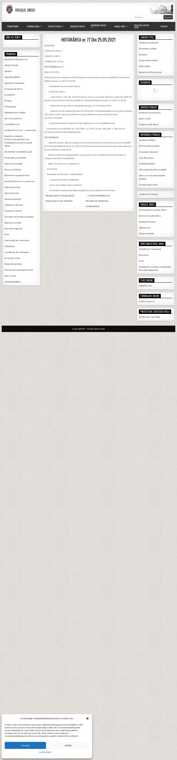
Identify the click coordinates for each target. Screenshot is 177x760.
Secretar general (13, 118)
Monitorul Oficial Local (16, 59)
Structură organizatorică (17, 175)
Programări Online (148, 60)
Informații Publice (98, 25)
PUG (7, 234)
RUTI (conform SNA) (149, 146)
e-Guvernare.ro (147, 301)
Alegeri (8, 71)
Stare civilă (10, 276)
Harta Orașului (146, 233)
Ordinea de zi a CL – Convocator (21, 130)
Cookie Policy (45, 752)
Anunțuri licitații (13, 199)
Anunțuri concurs (13, 211)
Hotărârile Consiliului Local (18, 152)
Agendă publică (12, 77)
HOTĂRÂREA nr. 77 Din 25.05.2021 (88, 39)
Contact (164, 26)
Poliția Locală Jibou (148, 124)
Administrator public (15, 112)
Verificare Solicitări (148, 43)
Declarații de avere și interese (20, 181)
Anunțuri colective (14, 205)
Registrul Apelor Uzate (141, 26)
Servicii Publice (54, 26)
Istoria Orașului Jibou (150, 216)
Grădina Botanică (147, 222)
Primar (8, 101)
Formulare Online (148, 49)
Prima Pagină (12, 26)
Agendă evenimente (15, 83)
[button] (87, 718)
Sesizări (143, 54)
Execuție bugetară (14, 229)
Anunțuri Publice (77, 26)
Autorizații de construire (17, 240)
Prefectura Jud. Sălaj (149, 317)
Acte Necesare (146, 158)
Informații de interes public (153, 169)
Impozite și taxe (13, 187)
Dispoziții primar (13, 264)
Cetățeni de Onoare (148, 194)
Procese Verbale (13, 169)
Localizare (10, 95)
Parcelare (144, 255)
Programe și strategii (15, 158)
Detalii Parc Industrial (150, 249)
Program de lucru (13, 89)
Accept (25, 745)
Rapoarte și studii (13, 163)
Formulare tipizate (148, 152)
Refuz (68, 745)
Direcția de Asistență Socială (19, 270)
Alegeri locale (11, 65)
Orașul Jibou (119, 26)
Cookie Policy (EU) (148, 185)
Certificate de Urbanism (17, 252)
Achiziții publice (13, 282)
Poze (141, 261)
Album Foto (144, 228)
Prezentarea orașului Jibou (153, 210)
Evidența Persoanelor (150, 113)
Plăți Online (144, 66)
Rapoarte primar (13, 223)
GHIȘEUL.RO (145, 286)
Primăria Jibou (33, 26)
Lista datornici (12, 193)
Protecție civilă (12, 258)
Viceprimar (10, 106)
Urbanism (10, 246)
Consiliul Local (12, 124)
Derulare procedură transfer (19, 217)
